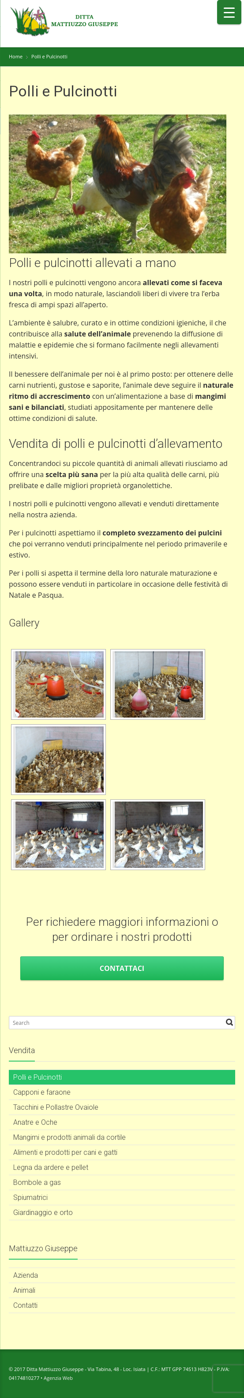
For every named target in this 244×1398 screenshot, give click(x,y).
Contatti (25, 1305)
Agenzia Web (58, 1378)
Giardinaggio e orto (43, 1212)
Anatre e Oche (35, 1122)
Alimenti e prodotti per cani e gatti (65, 1152)
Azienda (25, 1275)
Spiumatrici (30, 1197)
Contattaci (122, 968)
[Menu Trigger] (229, 12)
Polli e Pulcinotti (37, 1077)
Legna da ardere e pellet (50, 1167)
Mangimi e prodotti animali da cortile (69, 1137)
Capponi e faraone (42, 1092)
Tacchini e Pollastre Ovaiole (55, 1107)
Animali (24, 1290)
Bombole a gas (37, 1182)
